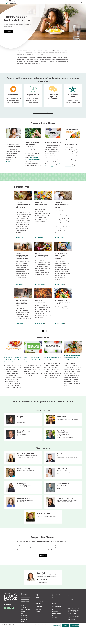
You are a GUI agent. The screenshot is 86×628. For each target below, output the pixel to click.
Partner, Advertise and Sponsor (57, 602)
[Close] (84, 625)
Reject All (65, 625)
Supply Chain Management (24, 616)
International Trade (25, 609)
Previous (37, 330)
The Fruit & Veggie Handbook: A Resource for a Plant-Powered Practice (33, 359)
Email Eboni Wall (44, 582)
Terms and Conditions (73, 603)
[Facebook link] (5, 607)
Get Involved (55, 599)
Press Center (55, 611)
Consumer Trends (25, 598)
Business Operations (25, 600)
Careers (54, 615)
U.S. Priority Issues (40, 597)
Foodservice (23, 607)
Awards (38, 611)
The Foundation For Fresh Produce (63, 3)
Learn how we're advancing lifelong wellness (32, 159)
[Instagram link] (13, 607)
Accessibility (71, 599)
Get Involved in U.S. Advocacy (40, 602)
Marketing (23, 611)
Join (53, 597)
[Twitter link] (8, 607)
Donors (76, 3)
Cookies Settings (56, 625)
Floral (22, 602)
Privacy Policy (71, 601)
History (53, 609)
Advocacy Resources (25, 596)
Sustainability (24, 618)
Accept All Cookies (75, 625)
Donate (8, 31)
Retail (22, 613)
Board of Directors (56, 613)
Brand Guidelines (56, 617)
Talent (22, 621)
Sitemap (70, 597)
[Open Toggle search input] (80, 3)
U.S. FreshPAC (39, 599)
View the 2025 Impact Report (42, 112)
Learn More (20, 237)
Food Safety (23, 605)
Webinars (38, 609)
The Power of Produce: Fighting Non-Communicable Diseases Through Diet (72, 357)
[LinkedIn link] (10, 607)
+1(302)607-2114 (44, 579)
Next (49, 330)
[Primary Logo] (10, 3)
